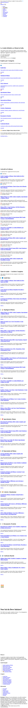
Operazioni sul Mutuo (7, 680)
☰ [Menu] (5, 4)
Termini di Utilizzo (6, 693)
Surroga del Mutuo (6, 668)
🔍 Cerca (13, 58)
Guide (4, 8)
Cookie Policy (5, 691)
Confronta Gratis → (4, 136)
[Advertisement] (14, 32)
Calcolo (4, 14)
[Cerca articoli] (5, 58)
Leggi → (2, 287)
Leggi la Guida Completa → (9, 617)
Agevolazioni (5, 12)
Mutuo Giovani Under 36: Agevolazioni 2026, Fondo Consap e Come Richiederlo (12, 218)
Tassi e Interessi (6, 678)
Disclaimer (5, 694)
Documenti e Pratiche (7, 682)
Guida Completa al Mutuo (8, 665)
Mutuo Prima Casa (6, 666)
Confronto (5, 16)
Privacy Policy (5, 690)
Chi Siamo (5, 688)
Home (4, 6)
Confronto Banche (6, 683)
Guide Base (5, 676)
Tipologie (5, 9)
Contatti (4, 689)
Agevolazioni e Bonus (7, 679)
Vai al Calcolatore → (7, 598)
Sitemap (4, 695)
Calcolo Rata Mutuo (7, 670)
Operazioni (5, 13)
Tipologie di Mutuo (6, 677)
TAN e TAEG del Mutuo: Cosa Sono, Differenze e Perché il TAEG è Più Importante (12, 513)
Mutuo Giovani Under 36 (8, 669)
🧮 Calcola (5, 7)
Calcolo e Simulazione (7, 681)
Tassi (4, 10)
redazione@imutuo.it (4, 2)
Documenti (5, 15)
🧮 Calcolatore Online (7, 671)
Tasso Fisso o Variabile (7, 667)
